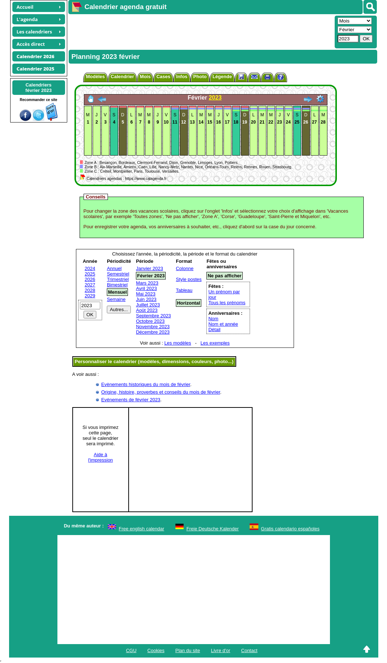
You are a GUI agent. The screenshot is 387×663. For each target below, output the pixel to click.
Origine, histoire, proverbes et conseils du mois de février (160, 392)
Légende (222, 76)
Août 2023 (146, 310)
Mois (145, 76)
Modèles (95, 76)
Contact (249, 650)
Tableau (184, 290)
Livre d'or (220, 650)
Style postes (189, 279)
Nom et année (223, 324)
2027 (90, 285)
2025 (90, 274)
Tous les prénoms (226, 302)
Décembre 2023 (153, 332)
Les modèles (177, 343)
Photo (200, 76)
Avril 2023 (146, 288)
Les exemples (215, 343)
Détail (214, 329)
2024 (90, 268)
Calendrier (122, 76)
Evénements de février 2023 (131, 399)
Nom (213, 318)
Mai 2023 (145, 294)
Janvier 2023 (149, 268)
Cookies (156, 650)
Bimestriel (117, 285)
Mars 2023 (147, 283)
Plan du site (188, 650)
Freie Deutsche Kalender (212, 528)
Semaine (116, 299)
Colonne (184, 268)
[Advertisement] (200, 31)
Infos (182, 76)
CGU (131, 650)
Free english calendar (141, 528)
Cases (163, 76)
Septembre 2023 (153, 315)
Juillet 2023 (148, 305)
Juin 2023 (146, 299)
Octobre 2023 (150, 321)
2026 (90, 279)
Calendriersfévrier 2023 (38, 87)
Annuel (114, 268)
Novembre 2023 (153, 326)
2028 (90, 290)
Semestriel (118, 274)
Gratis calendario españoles (290, 528)
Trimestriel (118, 279)
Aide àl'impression (100, 457)
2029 (90, 295)
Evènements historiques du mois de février (145, 384)
